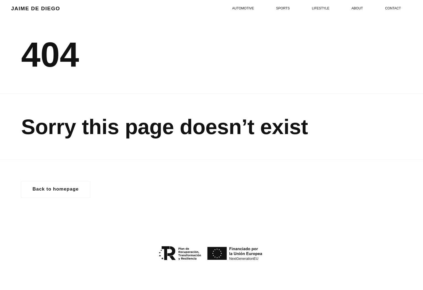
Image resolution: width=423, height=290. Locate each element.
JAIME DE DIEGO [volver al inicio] (35, 8)
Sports (283, 8)
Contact (393, 8)
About (357, 8)
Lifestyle (320, 8)
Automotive (243, 8)
